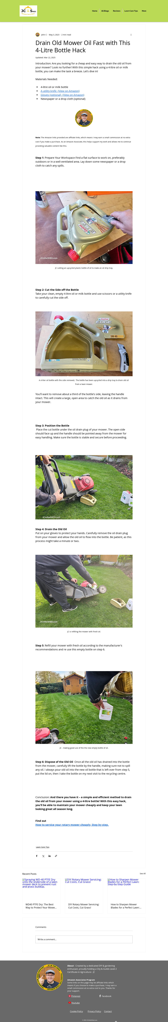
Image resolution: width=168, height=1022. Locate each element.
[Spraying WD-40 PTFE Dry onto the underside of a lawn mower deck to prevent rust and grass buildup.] (41, 889)
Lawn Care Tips (42, 847)
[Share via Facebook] (36, 856)
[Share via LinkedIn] (49, 856)
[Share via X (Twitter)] (43, 856)
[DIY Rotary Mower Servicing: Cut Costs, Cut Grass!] (84, 889)
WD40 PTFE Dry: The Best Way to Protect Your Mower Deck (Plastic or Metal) (41, 906)
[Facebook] (100, 996)
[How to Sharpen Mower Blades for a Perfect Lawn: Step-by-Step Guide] (127, 889)
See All (143, 873)
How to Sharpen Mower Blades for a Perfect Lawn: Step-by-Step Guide (125, 906)
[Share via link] (56, 856)
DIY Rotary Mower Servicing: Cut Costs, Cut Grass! (83, 906)
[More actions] (131, 34)
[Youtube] (69, 1002)
